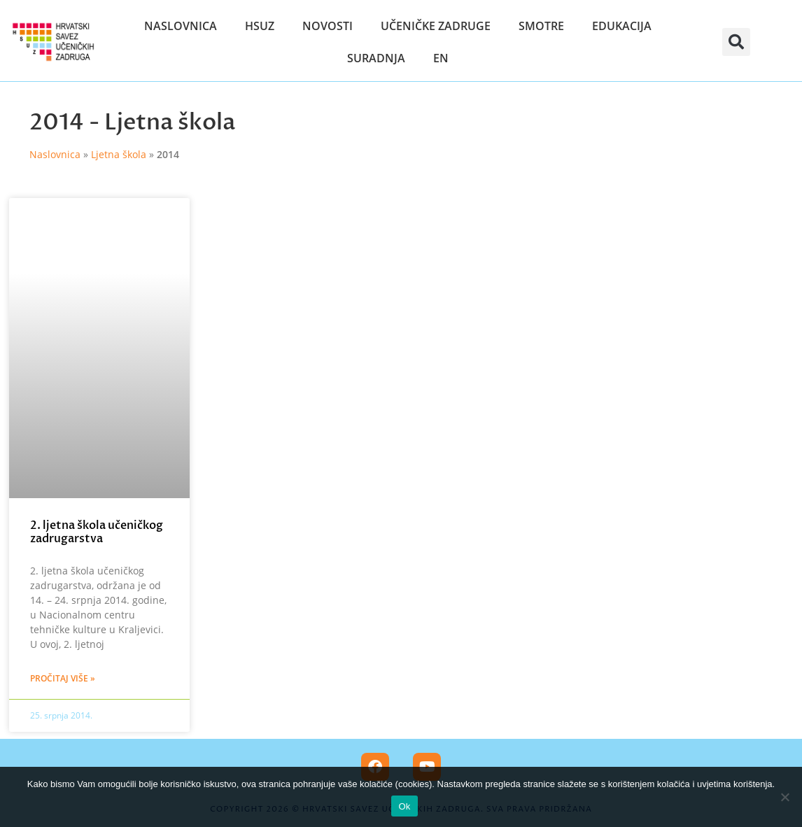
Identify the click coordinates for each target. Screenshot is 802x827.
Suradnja (376, 58)
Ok (404, 806)
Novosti (327, 26)
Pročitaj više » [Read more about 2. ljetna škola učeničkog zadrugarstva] (62, 678)
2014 (56, 122)
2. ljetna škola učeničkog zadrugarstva (96, 532)
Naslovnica (180, 26)
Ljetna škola (169, 122)
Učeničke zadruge (436, 26)
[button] (736, 42)
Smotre (541, 26)
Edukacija (622, 26)
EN (441, 58)
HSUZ (259, 26)
